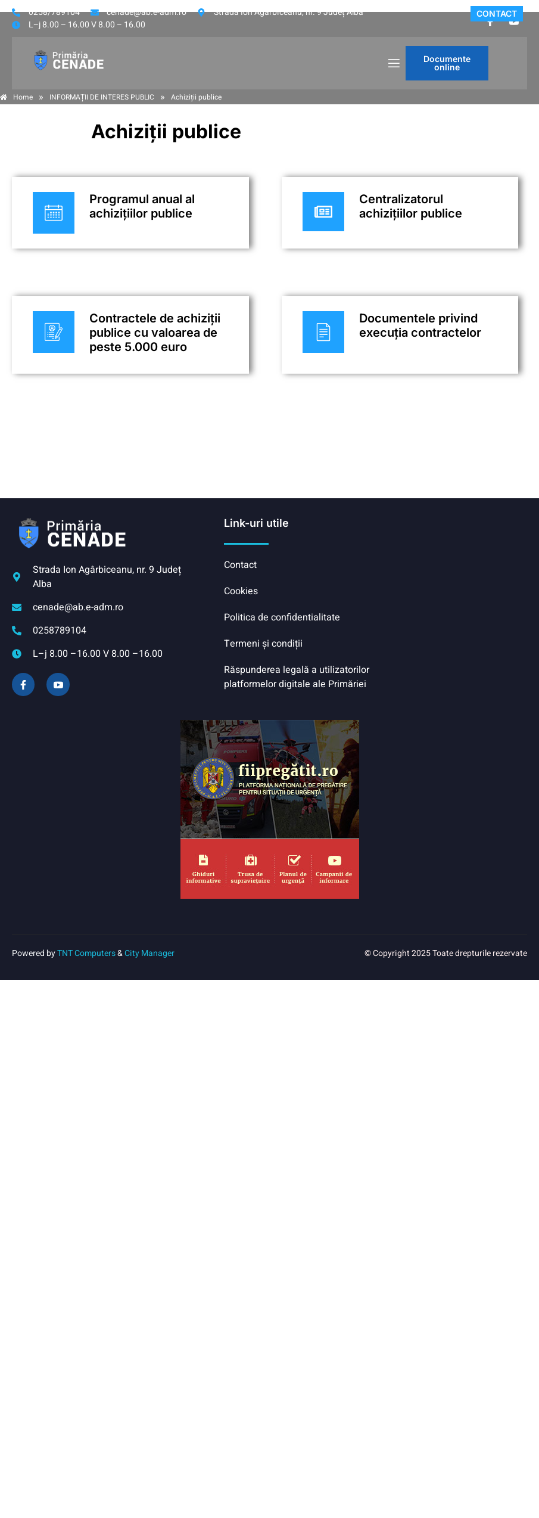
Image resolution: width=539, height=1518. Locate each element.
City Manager (149, 953)
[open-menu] (393, 63)
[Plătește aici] (130, 213)
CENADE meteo (451, 561)
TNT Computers (86, 953)
